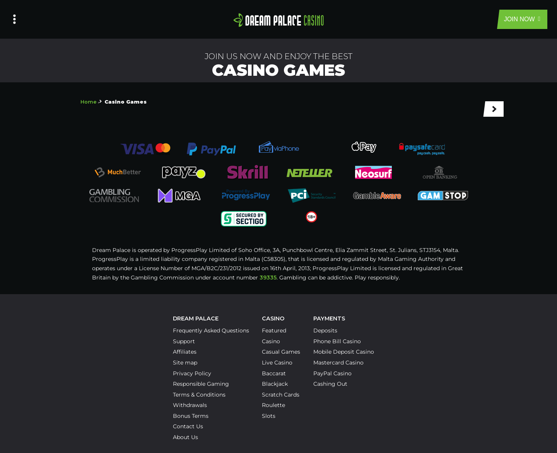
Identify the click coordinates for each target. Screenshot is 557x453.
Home (88, 102)
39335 (268, 277)
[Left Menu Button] (14, 19)
